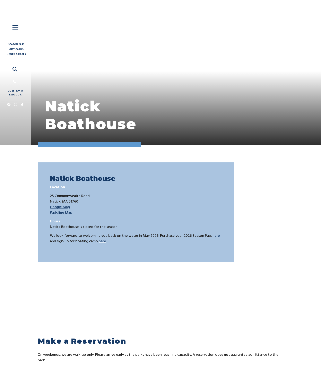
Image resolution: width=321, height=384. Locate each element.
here (216, 236)
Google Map (60, 207)
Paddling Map (61, 213)
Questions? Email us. (15, 93)
